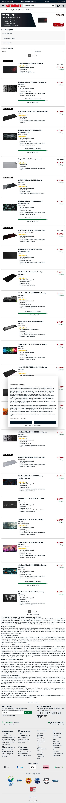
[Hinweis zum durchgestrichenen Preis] (55, 24)
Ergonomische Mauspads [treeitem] (9, 38)
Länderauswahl (33, 801)
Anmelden (28, 713)
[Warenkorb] (63, 5)
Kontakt (63, 1)
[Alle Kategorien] (3, 5)
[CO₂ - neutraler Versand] (10, 722)
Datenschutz (12, 715)
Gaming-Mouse (28, 678)
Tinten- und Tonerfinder (40, 753)
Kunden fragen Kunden (40, 757)
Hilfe (58, 1)
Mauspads (21, 9)
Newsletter (46, 1)
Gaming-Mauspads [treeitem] (7, 33)
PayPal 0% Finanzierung (7, 1)
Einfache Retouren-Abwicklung (28, 1)
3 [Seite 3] (36, 55)
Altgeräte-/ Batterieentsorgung (41, 747)
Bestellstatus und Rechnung (41, 736)
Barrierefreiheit (56, 755)
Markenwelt (56, 741)
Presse (54, 739)
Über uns (55, 735)
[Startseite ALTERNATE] (13, 5)
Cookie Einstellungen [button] (58, 753)
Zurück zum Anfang (33, 702)
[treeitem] (33, 43)
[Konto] (58, 5)
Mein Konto (40, 733)
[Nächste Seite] (40, 55)
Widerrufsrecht (41, 741)
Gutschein (39, 750)
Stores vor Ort (56, 743)
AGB (54, 749)
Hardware (6, 9)
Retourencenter (41, 739)
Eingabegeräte (14, 9)
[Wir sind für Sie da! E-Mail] (25, 732)
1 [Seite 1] (29, 55)
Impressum (33, 797)
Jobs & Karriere (57, 737)
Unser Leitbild (56, 747)
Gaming (56, 640)
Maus (7, 664)
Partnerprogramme (57, 745)
